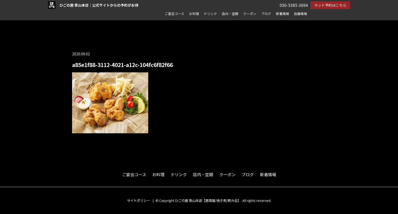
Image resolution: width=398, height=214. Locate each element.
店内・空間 (230, 13)
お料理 (194, 13)
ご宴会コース (174, 13)
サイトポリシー (138, 200)
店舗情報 (300, 13)
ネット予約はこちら (330, 5)
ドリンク (210, 13)
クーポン (249, 13)
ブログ (266, 13)
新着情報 (282, 13)
